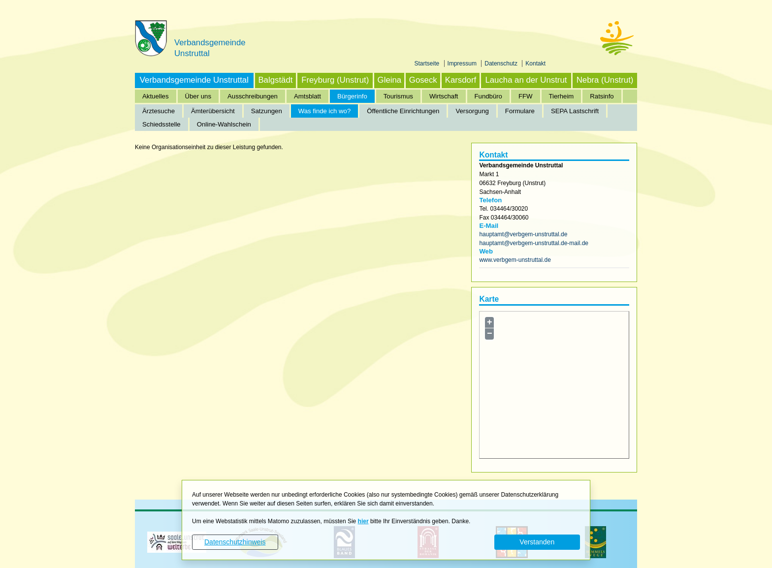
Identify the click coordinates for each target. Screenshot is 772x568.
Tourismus (398, 96)
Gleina (390, 80)
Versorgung (471, 111)
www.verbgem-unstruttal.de (514, 259)
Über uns (198, 96)
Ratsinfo (601, 96)
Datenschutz (501, 63)
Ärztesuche (158, 111)
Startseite (428, 63)
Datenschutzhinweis (235, 542)
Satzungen (266, 111)
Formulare (520, 111)
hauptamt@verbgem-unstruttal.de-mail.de (533, 243)
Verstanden (536, 542)
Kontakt (535, 63)
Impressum (463, 63)
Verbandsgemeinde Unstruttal (194, 80)
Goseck (423, 80)
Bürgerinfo (352, 96)
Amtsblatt (307, 96)
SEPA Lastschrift (575, 111)
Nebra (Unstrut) (605, 80)
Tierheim (561, 96)
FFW (525, 96)
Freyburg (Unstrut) (335, 80)
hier (363, 521)
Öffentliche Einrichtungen (403, 111)
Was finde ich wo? (324, 111)
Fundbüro (488, 96)
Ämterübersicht (213, 111)
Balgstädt (275, 80)
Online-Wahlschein (224, 124)
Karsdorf (460, 80)
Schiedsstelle (161, 124)
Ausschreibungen (252, 96)
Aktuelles (155, 96)
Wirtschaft (443, 96)
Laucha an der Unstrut (526, 80)
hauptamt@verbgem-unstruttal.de (523, 234)
